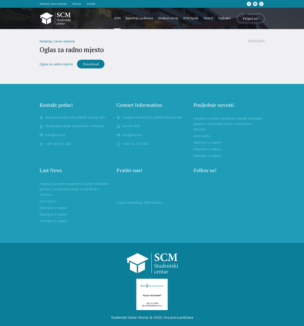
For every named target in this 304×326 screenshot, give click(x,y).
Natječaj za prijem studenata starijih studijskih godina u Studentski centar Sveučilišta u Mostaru (227, 123)
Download (91, 64)
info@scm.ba (55, 135)
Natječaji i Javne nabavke (57, 41)
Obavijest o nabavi (207, 142)
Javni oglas (201, 136)
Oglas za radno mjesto (56, 64)
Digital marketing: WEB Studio (139, 202)
